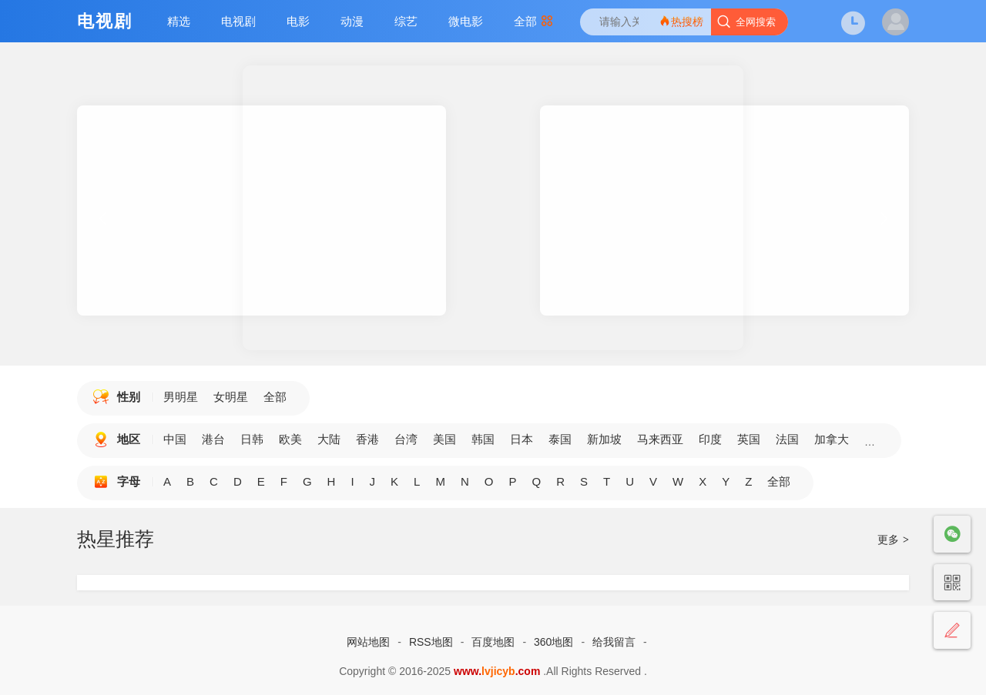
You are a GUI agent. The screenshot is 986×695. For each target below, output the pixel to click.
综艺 (406, 21)
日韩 (251, 439)
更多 (893, 539)
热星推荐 (115, 539)
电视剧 (238, 21)
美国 (444, 439)
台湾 (406, 439)
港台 (213, 439)
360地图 (553, 642)
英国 (748, 439)
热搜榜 (681, 21)
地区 (128, 439)
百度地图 (493, 642)
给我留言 (614, 642)
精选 (178, 21)
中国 (174, 439)
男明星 (180, 396)
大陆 (328, 439)
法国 (787, 439)
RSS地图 (431, 642)
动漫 (352, 21)
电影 (298, 21)
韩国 (483, 439)
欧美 (290, 439)
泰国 (560, 439)
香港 (367, 439)
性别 (128, 396)
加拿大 (831, 439)
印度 (710, 439)
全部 (533, 21)
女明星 (230, 396)
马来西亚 (660, 439)
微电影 (465, 21)
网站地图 (368, 642)
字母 (128, 481)
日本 (521, 439)
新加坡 (604, 439)
